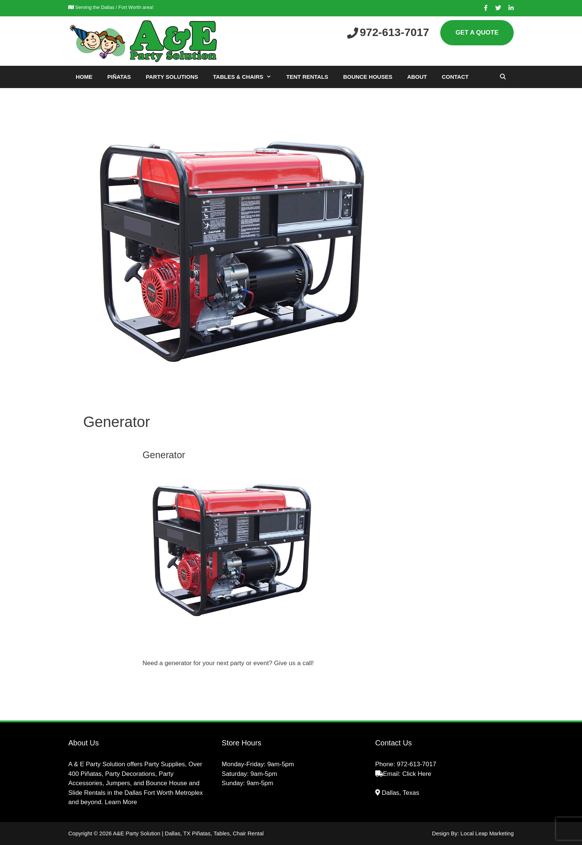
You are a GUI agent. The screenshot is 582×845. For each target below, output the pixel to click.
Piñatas (119, 77)
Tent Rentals (307, 77)
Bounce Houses (367, 77)
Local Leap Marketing (487, 833)
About (417, 77)
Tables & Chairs (246, 77)
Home (84, 77)
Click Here (416, 773)
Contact (455, 77)
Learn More (121, 802)
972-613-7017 (416, 764)
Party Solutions (172, 77)
